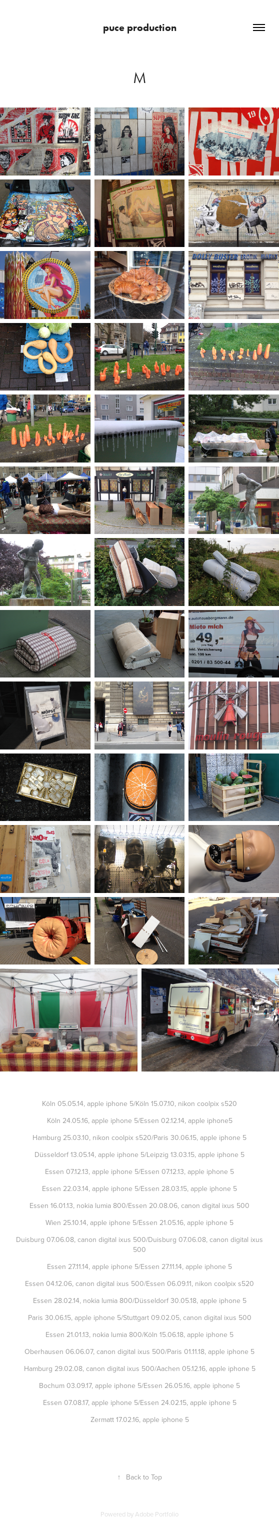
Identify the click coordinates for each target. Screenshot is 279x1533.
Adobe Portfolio (156, 1514)
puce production (139, 28)
